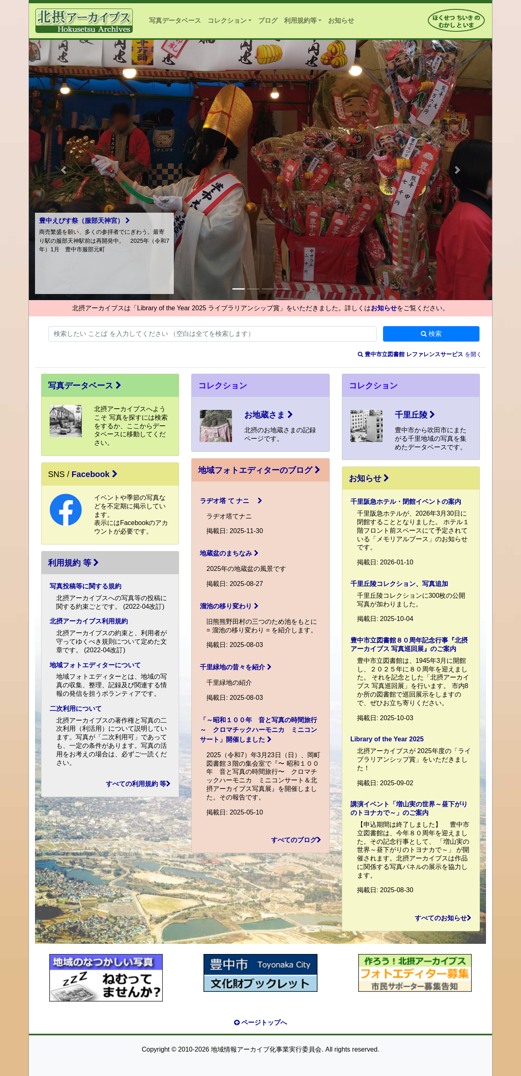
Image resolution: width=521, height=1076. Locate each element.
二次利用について (76, 708)
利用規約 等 (73, 562)
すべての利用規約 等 (138, 783)
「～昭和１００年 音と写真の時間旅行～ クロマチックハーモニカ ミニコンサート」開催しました (258, 730)
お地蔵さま (268, 414)
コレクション (227, 20)
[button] (64, 170)
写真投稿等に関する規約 (85, 586)
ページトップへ (260, 1022)
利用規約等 (300, 20)
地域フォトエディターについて (95, 665)
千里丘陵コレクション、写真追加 (399, 583)
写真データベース (175, 20)
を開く (420, 354)
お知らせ (341, 20)
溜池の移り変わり (229, 606)
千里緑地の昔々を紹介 (235, 667)
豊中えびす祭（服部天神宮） (84, 220)
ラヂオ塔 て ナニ (231, 500)
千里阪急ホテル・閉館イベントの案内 (405, 501)
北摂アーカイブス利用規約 (89, 621)
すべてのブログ (296, 839)
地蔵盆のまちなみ (229, 553)
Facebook (95, 474)
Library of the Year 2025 (387, 739)
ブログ (268, 20)
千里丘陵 (415, 414)
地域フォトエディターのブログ (259, 470)
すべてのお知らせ (443, 918)
